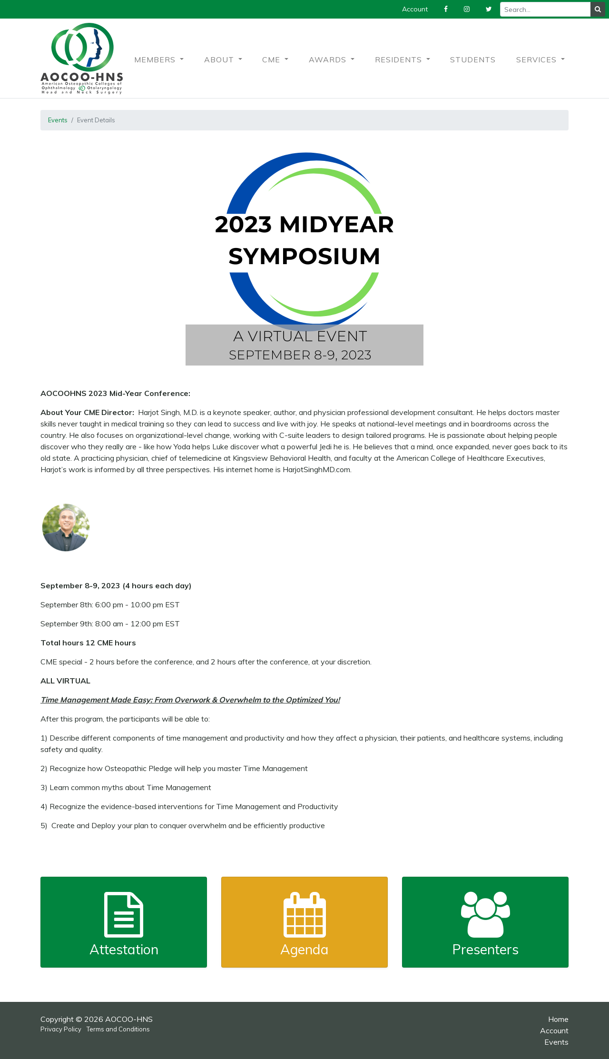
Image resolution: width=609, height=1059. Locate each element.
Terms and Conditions (118, 1029)
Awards (329, 59)
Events (58, 120)
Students (473, 59)
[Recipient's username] (545, 9)
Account (554, 1030)
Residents (399, 59)
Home (558, 1019)
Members (156, 59)
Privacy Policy (60, 1029)
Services (537, 59)
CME (272, 59)
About (220, 59)
